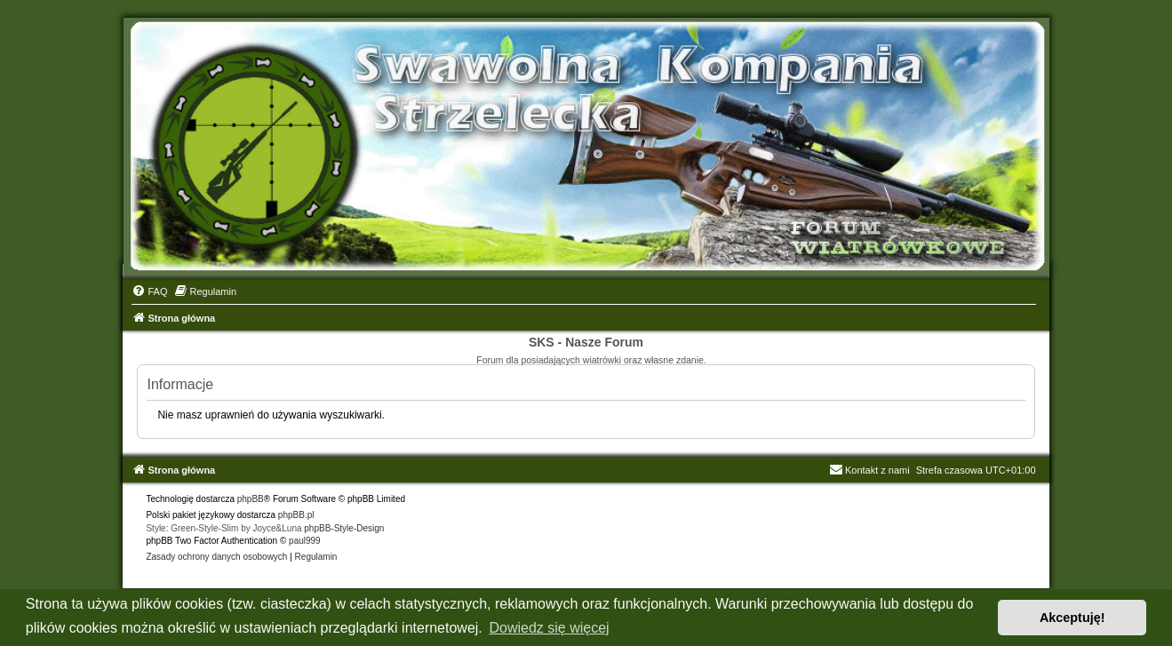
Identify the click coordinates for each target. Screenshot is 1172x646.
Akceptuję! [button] (1072, 617)
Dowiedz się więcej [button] (549, 627)
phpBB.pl (296, 515)
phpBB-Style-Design (344, 528)
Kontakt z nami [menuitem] (869, 470)
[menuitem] (149, 291)
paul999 (305, 541)
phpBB (250, 499)
